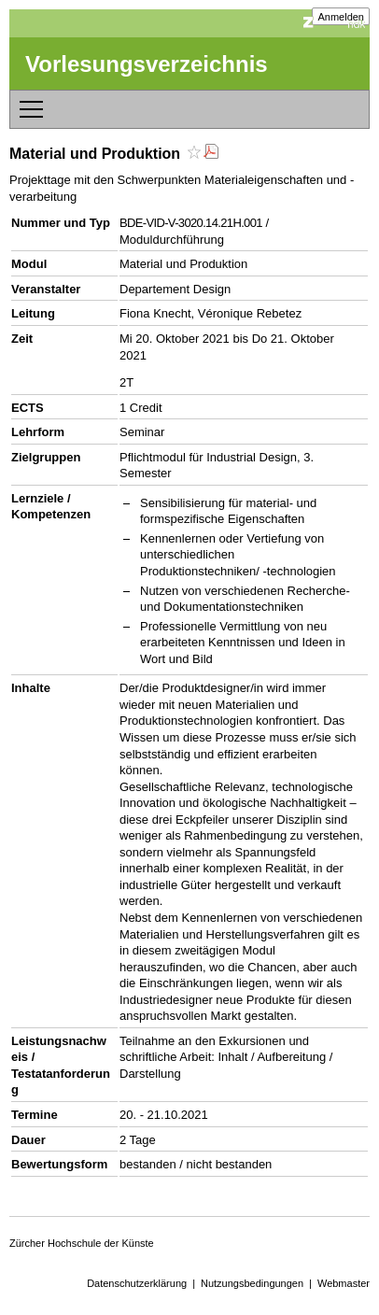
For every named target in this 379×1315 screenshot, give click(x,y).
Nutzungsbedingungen (252, 1283)
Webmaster (343, 1283)
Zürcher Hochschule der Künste (81, 1243)
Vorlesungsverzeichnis (146, 64)
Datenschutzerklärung (137, 1283)
